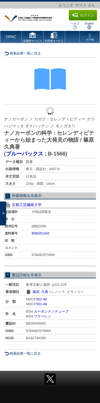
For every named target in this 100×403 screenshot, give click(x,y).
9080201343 (40, 233)
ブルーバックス (24, 154)
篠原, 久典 (40, 292)
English (89, 26)
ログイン (83, 15)
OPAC (11, 37)
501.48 (41, 299)
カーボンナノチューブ (51, 311)
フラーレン (42, 316)
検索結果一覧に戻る (23, 53)
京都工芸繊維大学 (27, 205)
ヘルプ (75, 26)
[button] (32, 38)
